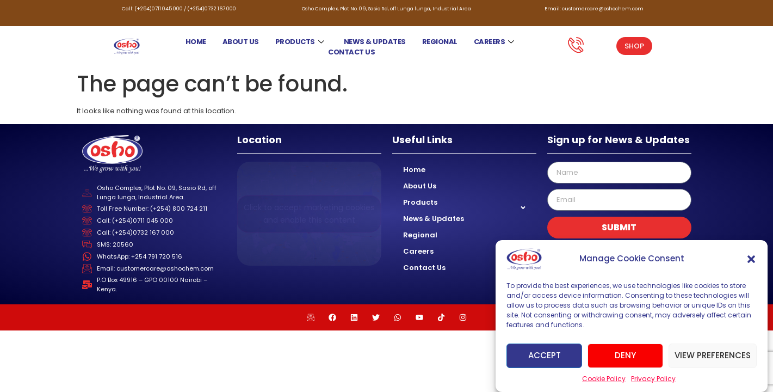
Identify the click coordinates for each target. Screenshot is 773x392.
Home (195, 41)
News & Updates (375, 41)
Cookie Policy (604, 378)
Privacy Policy (653, 378)
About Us (240, 41)
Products (299, 41)
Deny (625, 355)
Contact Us (351, 52)
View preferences (713, 355)
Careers (494, 41)
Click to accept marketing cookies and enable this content (309, 213)
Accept (544, 355)
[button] (751, 259)
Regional (439, 41)
